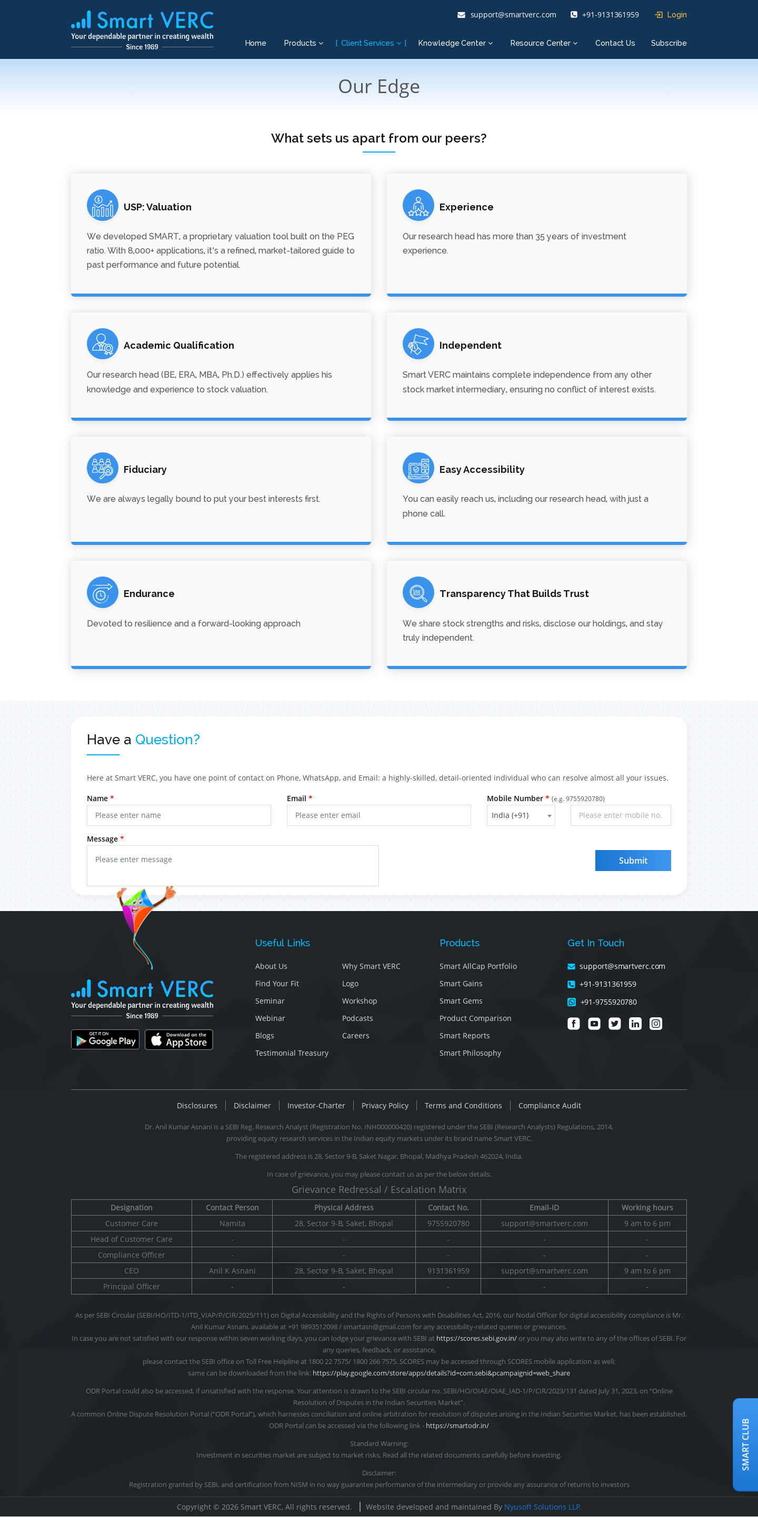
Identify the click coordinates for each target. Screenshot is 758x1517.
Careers (356, 1036)
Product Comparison (476, 1019)
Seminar (270, 1001)
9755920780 (448, 1224)
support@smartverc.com (506, 14)
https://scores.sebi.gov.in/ (476, 1338)
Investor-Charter (316, 1106)
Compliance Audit (549, 1106)
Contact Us (615, 43)
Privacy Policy (385, 1106)
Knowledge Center (455, 43)
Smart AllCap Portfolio (478, 967)
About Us (271, 967)
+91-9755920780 (602, 1002)
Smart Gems (461, 1001)
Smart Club (745, 1444)
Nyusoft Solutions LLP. (542, 1507)
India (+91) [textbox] (510, 816)
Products (303, 43)
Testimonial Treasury (291, 1053)
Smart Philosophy (470, 1053)
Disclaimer (252, 1106)
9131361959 (448, 1271)
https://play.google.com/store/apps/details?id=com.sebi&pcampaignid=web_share (441, 1373)
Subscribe (669, 43)
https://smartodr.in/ (457, 1426)
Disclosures (197, 1106)
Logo (350, 984)
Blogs (264, 1036)
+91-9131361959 (605, 14)
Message (105, 839)
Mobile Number (546, 799)
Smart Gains (461, 984)
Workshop (359, 1001)
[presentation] (487, 867)
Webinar (270, 1019)
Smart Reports (465, 1036)
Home (256, 43)
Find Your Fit (277, 984)
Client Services (371, 43)
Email (300, 799)
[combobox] (521, 815)
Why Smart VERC (371, 967)
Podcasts (357, 1019)
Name (100, 799)
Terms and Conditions (463, 1106)
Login (670, 15)
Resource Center (544, 43)
